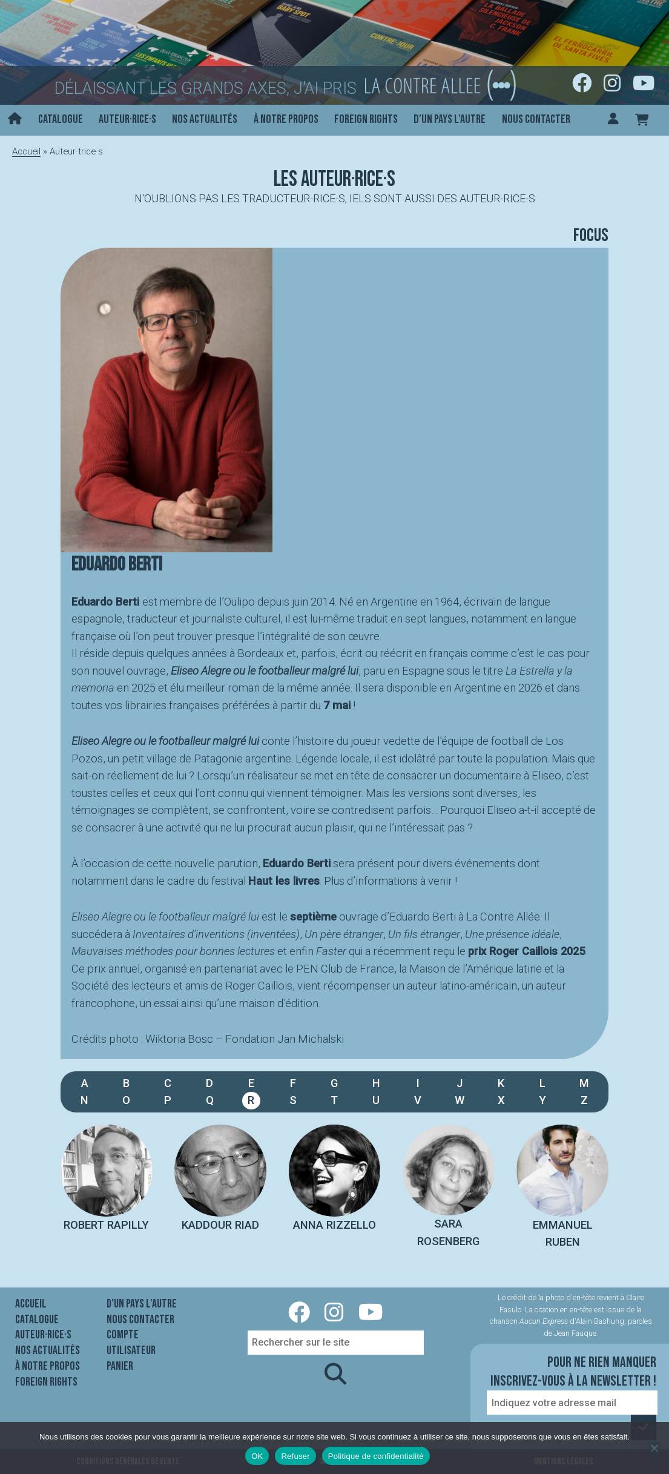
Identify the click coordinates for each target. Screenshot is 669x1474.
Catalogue (60, 119)
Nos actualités (204, 119)
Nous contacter (536, 119)
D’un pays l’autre (450, 119)
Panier (120, 1366)
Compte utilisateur (131, 1342)
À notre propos (286, 119)
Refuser (295, 1456)
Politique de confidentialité (376, 1456)
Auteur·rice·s (127, 119)
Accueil (26, 151)
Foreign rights (366, 119)
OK (257, 1456)
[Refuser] (654, 1448)
